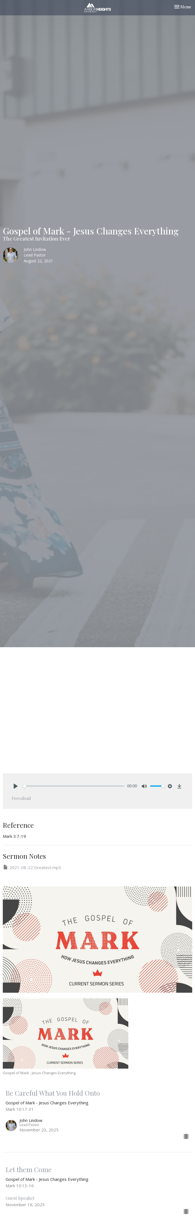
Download (21, 798)
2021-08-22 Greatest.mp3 (32, 867)
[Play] (15, 786)
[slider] (73, 786)
